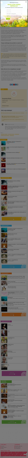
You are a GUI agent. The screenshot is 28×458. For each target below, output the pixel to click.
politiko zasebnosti (18, 15)
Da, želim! (8, 18)
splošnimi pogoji (13, 15)
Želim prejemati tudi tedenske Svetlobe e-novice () (14, 16)
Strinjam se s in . (13, 15)
